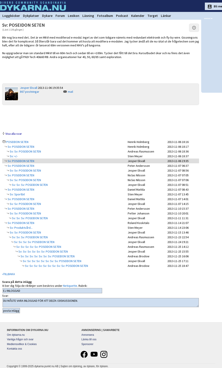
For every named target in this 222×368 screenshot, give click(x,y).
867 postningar (29, 92)
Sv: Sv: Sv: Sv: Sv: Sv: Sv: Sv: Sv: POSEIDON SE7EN (56, 266)
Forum (60, 16)
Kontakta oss (14, 348)
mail (70, 92)
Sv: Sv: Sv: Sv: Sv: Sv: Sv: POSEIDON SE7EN (47, 256)
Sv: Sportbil (17, 194)
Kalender (137, 16)
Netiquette (70, 286)
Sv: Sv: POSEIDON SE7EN (25, 151)
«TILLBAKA (8, 274)
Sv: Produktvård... (21, 228)
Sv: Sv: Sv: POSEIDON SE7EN (29, 185)
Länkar (166, 16)
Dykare (47, 16)
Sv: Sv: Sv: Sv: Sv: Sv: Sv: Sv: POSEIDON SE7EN (51, 261)
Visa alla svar (13, 134)
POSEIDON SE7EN (17, 142)
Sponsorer (87, 344)
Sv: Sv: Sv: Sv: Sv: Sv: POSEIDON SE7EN (43, 251)
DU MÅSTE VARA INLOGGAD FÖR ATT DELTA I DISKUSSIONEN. (101, 302)
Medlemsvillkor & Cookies (22, 344)
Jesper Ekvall (28, 88)
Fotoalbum (105, 16)
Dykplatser (31, 16)
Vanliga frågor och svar (20, 339)
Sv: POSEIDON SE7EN (20, 147)
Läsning (88, 16)
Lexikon (73, 16)
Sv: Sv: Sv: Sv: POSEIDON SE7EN (33, 242)
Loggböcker (11, 16)
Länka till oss (88, 339)
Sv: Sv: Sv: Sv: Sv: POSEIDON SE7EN (38, 247)
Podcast (122, 16)
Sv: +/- (13, 156)
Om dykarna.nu (16, 334)
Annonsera (87, 334)
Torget (152, 16)
